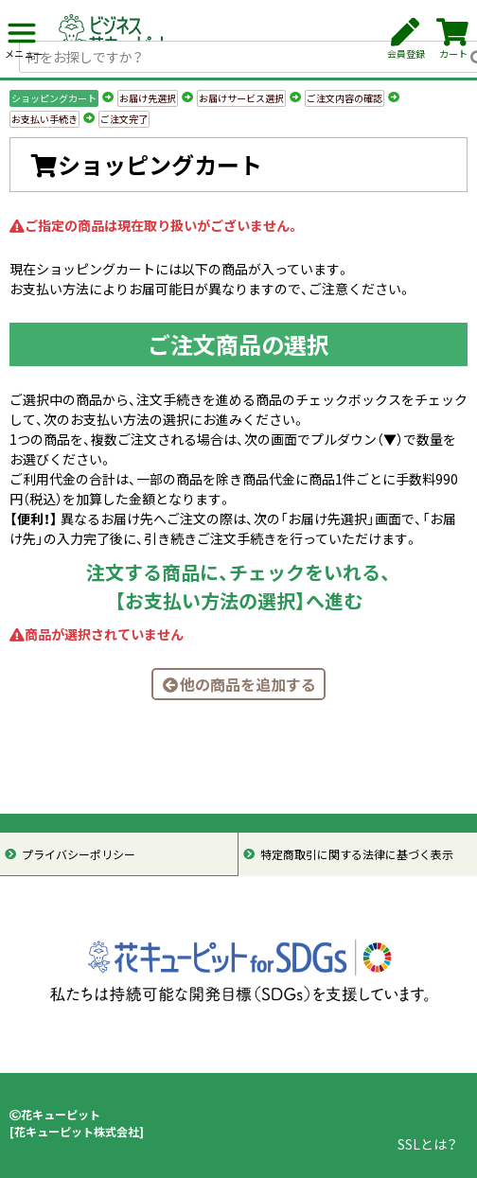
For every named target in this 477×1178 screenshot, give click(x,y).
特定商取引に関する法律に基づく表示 (356, 854)
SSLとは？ (427, 1143)
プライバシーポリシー (78, 854)
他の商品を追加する (238, 684)
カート (452, 39)
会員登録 (406, 39)
